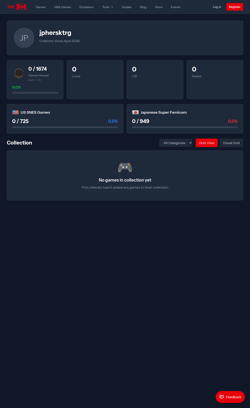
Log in (217, 7)
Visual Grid (231, 143)
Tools (108, 7)
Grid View (206, 143)
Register (235, 7)
